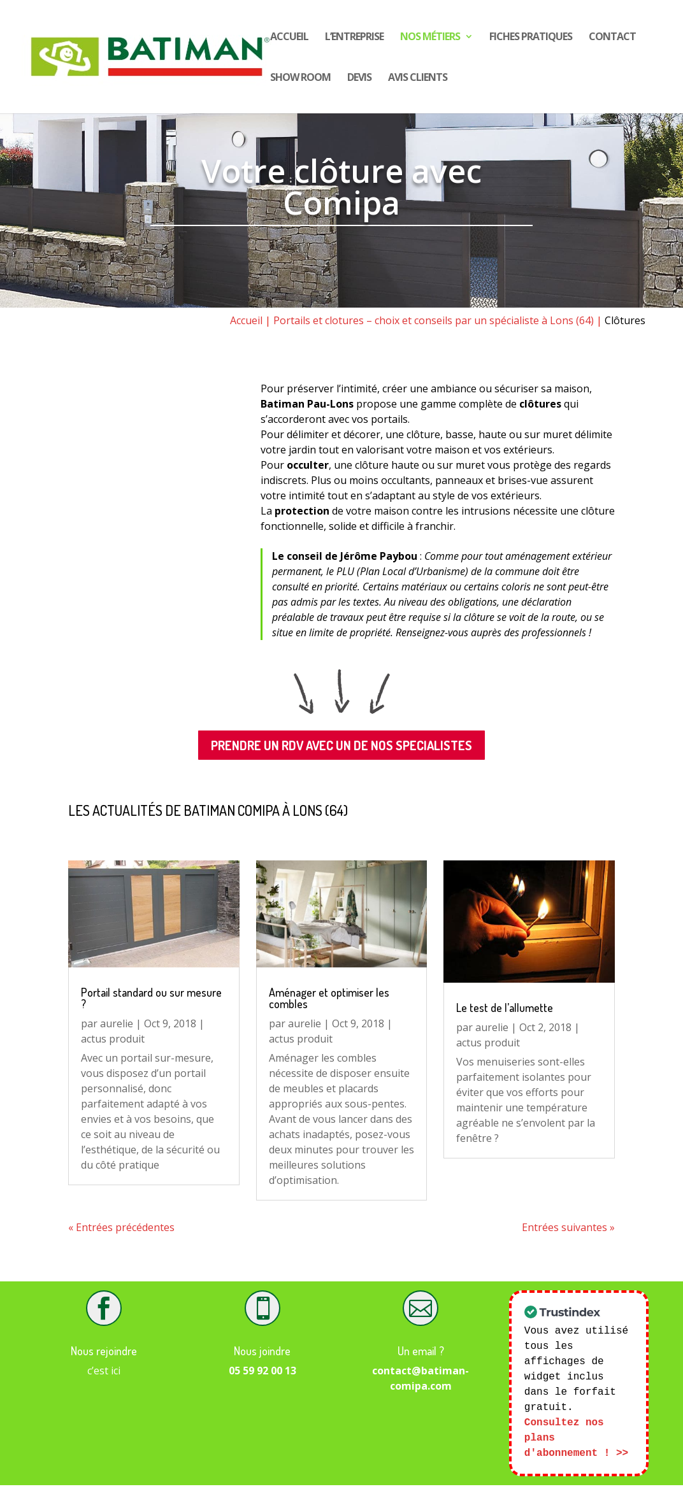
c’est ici (103, 1371)
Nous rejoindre (104, 1351)
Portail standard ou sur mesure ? (151, 998)
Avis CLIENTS (417, 78)
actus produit (113, 1039)
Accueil (289, 37)
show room (300, 78)
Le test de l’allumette (504, 1008)
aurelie (116, 1023)
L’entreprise (354, 37)
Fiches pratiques (530, 37)
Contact (612, 37)
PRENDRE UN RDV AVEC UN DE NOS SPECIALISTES (341, 745)
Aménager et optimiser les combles (329, 998)
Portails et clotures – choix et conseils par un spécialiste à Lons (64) (433, 320)
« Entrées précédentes (121, 1227)
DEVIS (359, 78)
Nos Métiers (430, 37)
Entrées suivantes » (568, 1227)
